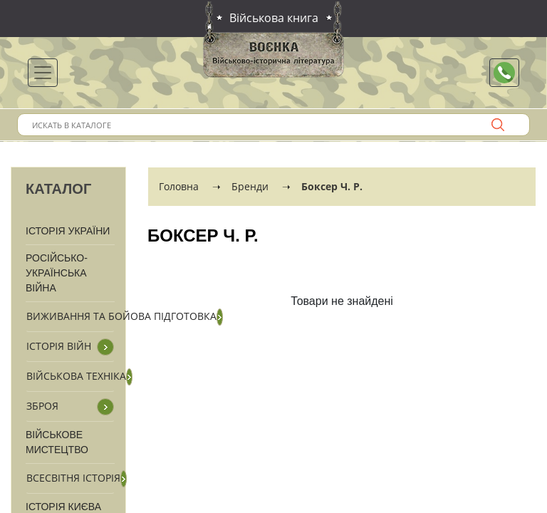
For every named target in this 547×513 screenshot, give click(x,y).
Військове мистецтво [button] (57, 442)
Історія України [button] (68, 231)
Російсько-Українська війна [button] (57, 273)
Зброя (42, 406)
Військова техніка (76, 376)
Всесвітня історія (73, 477)
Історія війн (58, 346)
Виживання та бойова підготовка (121, 316)
